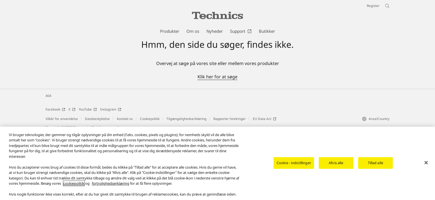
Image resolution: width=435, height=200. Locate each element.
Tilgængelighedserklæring (186, 118)
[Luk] (426, 163)
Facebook (55, 109)
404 (48, 95)
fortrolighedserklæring (110, 183)
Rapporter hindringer (229, 118)
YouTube (88, 109)
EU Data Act (264, 118)
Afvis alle (336, 163)
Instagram (110, 109)
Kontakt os (125, 118)
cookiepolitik (73, 183)
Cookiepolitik (150, 118)
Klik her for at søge (217, 77)
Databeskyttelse (97, 118)
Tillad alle (375, 163)
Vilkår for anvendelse (61, 118)
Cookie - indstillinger (294, 163)
